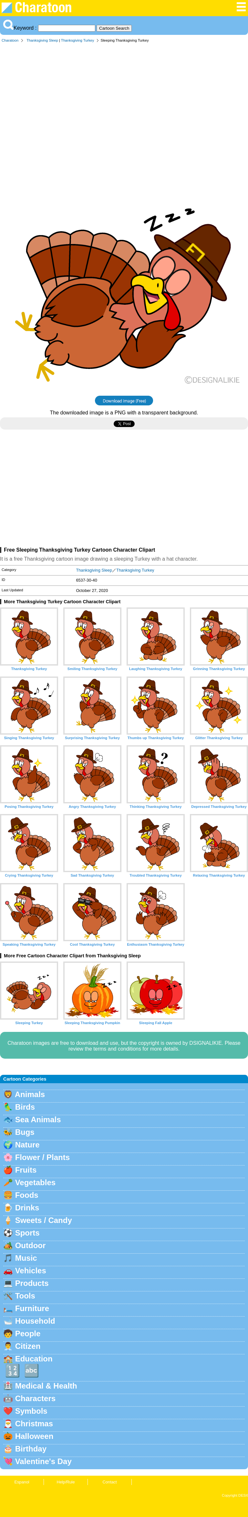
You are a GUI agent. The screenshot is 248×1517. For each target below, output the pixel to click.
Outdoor (30, 1245)
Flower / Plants (42, 1157)
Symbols (31, 1411)
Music (26, 1258)
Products (32, 1283)
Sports (27, 1232)
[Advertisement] (124, 95)
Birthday (30, 1448)
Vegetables (35, 1182)
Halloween (34, 1436)
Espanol (21, 1482)
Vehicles (30, 1270)
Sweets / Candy (43, 1220)
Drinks (27, 1207)
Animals (30, 1094)
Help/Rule (66, 1482)
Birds (25, 1107)
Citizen (28, 1346)
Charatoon (10, 40)
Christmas (34, 1423)
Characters (35, 1398)
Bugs (25, 1132)
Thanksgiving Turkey (77, 40)
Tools (25, 1295)
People (28, 1333)
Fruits (26, 1170)
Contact (109, 1482)
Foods (26, 1195)
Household (35, 1321)
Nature (27, 1144)
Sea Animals (38, 1119)
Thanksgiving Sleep (42, 40)
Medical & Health (46, 1385)
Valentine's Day (43, 1461)
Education (34, 1358)
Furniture (32, 1308)
